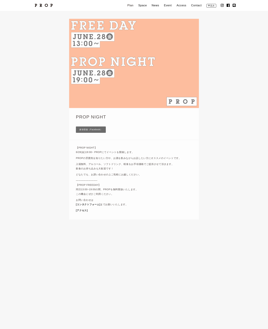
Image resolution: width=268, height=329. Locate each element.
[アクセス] (82, 210)
